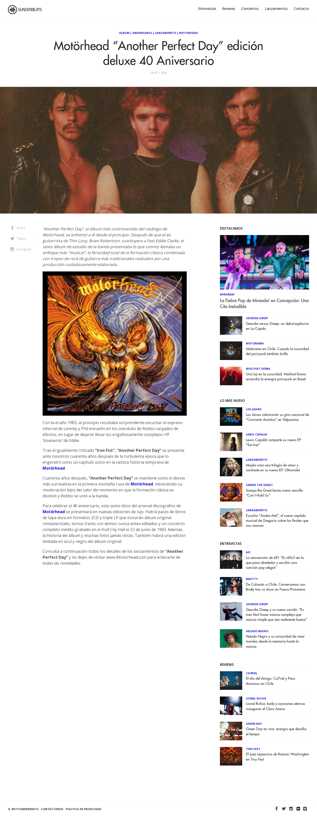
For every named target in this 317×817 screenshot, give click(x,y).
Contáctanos (52, 809)
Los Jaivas (254, 409)
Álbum (124, 33)
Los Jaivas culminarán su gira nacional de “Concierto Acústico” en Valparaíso (277, 417)
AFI (248, 552)
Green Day (254, 723)
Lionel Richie (256, 698)
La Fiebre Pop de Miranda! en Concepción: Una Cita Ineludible (264, 303)
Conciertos (250, 8)
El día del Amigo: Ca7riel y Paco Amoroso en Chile (270, 681)
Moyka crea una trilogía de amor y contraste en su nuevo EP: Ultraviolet (273, 467)
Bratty (252, 579)
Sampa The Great (259, 485)
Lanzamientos (276, 8)
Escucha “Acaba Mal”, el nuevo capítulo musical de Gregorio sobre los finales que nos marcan (277, 521)
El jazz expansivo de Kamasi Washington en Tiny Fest (277, 756)
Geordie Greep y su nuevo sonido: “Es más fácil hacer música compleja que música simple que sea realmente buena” (276, 615)
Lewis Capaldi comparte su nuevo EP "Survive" (273, 442)
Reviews (228, 8)
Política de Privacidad (83, 809)
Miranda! (227, 294)
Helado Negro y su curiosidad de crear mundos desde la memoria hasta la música (275, 641)
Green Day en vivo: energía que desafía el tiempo (276, 731)
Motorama (255, 343)
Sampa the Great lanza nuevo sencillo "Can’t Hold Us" (274, 493)
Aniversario (142, 33)
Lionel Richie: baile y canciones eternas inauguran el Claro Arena (275, 706)
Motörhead (54, 468)
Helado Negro (257, 631)
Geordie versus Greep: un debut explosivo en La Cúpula (277, 326)
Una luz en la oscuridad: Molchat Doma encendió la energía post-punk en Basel (276, 376)
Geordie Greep (257, 318)
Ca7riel (251, 673)
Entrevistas (207, 8)
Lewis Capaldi (256, 434)
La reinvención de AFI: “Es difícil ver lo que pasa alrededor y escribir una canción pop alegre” (275, 563)
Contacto (301, 8)
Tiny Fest (253, 749)
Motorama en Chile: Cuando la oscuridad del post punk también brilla (277, 351)
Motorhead (188, 33)
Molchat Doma (258, 368)
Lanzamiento (165, 33)
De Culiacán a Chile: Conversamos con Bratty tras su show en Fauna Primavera (275, 587)
